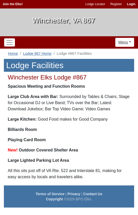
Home (13, 53)
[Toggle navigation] (9, 42)
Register (116, 4)
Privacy (74, 194)
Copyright (54, 199)
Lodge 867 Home (37, 53)
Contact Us (92, 194)
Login (131, 4)
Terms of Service (50, 194)
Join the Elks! (13, 4)
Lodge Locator (95, 4)
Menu (123, 42)
